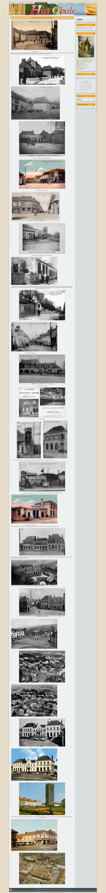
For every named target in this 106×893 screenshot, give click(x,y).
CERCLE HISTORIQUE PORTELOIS (84, 61)
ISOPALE (79, 66)
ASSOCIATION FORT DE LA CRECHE (85, 59)
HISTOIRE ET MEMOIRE (82, 65)
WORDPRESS (80, 69)
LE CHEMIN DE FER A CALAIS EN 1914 (85, 27)
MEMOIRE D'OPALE (81, 68)
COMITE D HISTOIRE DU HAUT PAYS (85, 62)
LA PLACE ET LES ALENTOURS (42, 18)
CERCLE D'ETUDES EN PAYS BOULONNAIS (86, 60)
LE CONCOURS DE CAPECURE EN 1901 (85, 28)
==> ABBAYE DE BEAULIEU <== (86, 58)
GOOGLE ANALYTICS (82, 64)
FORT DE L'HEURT (81, 63)
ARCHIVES (79, 98)
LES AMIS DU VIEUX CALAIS (83, 67)
